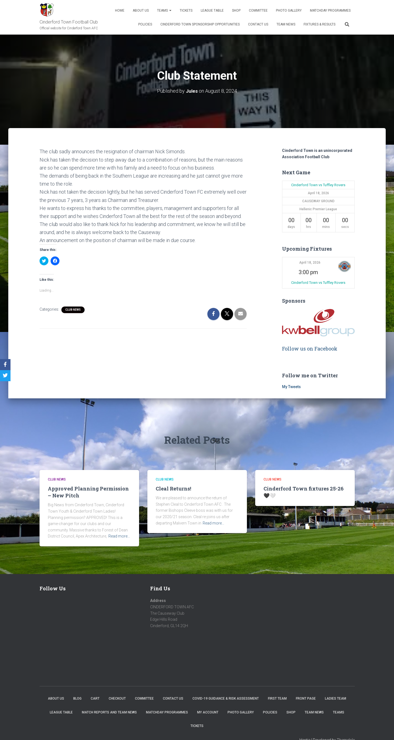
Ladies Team (335, 698)
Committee (258, 10)
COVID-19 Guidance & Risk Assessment (225, 698)
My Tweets (291, 387)
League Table (212, 10)
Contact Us (258, 24)
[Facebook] (5, 364)
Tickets (186, 10)
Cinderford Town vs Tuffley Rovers (318, 185)
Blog (77, 698)
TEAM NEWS (285, 24)
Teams (164, 10)
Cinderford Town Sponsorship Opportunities (200, 24)
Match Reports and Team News (109, 712)
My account (207, 712)
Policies (145, 24)
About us (141, 10)
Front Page (306, 698)
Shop (236, 10)
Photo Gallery (289, 10)
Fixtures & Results (319, 24)
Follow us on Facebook (309, 348)
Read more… (119, 536)
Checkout (117, 698)
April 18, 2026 (309, 262)
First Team (277, 698)
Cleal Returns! (173, 488)
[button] (344, 266)
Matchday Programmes (330, 10)
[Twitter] (5, 375)
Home (119, 10)
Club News (73, 309)
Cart (95, 698)
